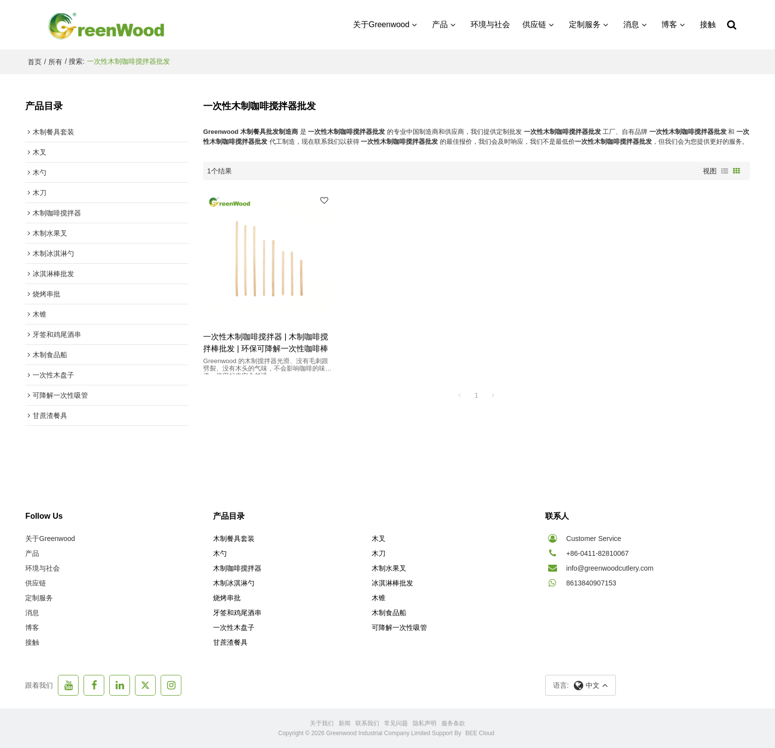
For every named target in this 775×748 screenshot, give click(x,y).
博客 (669, 24)
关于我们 (322, 723)
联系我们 (367, 723)
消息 (631, 24)
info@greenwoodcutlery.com (610, 568)
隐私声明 (424, 723)
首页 (35, 62)
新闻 (344, 723)
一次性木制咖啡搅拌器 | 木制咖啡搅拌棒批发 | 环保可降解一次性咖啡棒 (265, 341)
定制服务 (585, 24)
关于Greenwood (381, 24)
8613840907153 (591, 583)
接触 (708, 24)
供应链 (535, 24)
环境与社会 (490, 24)
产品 (440, 24)
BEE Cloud (480, 733)
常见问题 (396, 723)
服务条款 (453, 723)
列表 (725, 171)
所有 (55, 62)
